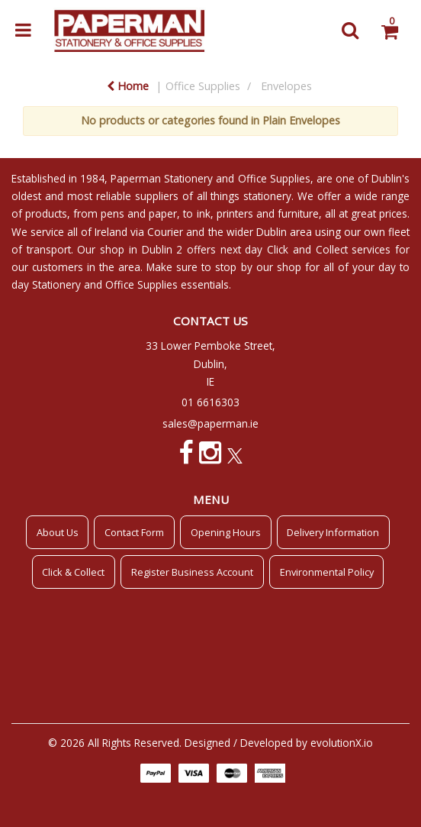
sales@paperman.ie (210, 423)
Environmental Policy (327, 572)
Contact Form (134, 532)
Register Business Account (192, 572)
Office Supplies (203, 86)
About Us (58, 532)
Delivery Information (333, 532)
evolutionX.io (341, 742)
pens (112, 213)
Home (128, 86)
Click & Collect (73, 572)
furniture (298, 213)
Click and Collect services (328, 249)
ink (203, 213)
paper (163, 213)
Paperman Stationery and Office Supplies (210, 178)
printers (235, 213)
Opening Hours (226, 532)
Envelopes (286, 86)
